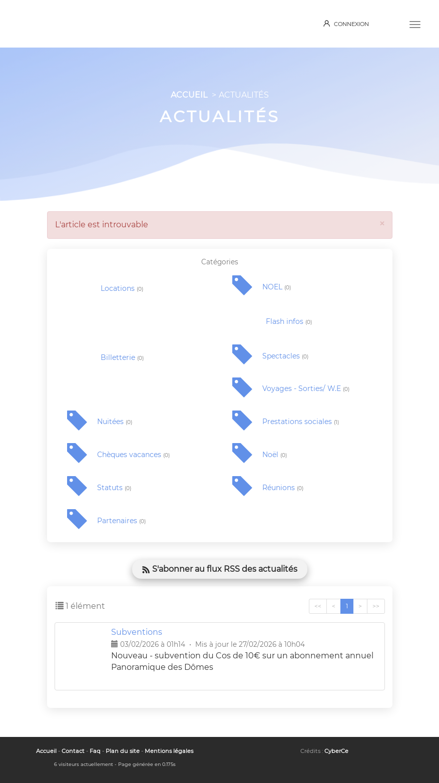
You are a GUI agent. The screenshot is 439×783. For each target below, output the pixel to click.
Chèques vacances (133, 455)
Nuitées (114, 422)
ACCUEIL (189, 95)
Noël (274, 455)
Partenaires (121, 521)
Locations (122, 288)
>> (375, 606)
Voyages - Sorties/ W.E (305, 389)
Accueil (46, 750)
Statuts (114, 488)
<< (317, 606)
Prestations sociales (300, 422)
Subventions (136, 632)
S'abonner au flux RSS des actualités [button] (219, 569)
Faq (95, 750)
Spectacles (285, 356)
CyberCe (336, 750)
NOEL (276, 287)
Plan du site (123, 750)
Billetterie (122, 357)
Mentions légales (169, 750)
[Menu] (414, 23)
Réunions (282, 488)
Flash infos (289, 321)
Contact (73, 750)
